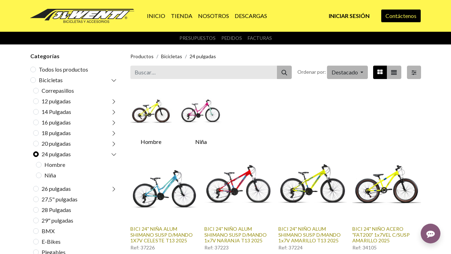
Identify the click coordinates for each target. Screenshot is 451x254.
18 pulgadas (56, 132)
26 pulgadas (56, 188)
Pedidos (231, 38)
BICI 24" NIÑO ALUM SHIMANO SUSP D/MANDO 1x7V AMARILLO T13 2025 (309, 235)
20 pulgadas (56, 143)
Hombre (54, 164)
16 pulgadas (56, 122)
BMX (48, 231)
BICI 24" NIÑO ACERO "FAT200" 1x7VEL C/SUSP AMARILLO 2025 (381, 235)
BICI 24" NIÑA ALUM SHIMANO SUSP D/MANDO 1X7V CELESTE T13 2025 (161, 235)
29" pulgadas (57, 220)
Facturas (260, 38)
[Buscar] (284, 72)
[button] (347, 72)
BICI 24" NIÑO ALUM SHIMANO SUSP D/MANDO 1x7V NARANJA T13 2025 (235, 235)
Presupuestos (197, 38)
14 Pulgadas (56, 111)
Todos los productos (63, 69)
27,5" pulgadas (60, 199)
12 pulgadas (56, 101)
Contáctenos (400, 15)
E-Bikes (51, 241)
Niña (50, 175)
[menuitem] (156, 16)
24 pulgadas (56, 154)
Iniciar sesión (349, 15)
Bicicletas (51, 80)
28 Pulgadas (56, 209)
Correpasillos (58, 90)
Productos (142, 56)
